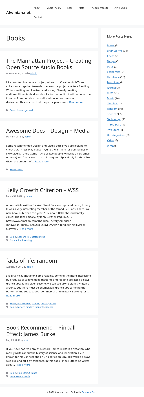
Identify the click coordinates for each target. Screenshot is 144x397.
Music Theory (54, 7)
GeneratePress (89, 392)
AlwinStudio (121, 7)
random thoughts (35, 306)
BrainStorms (23, 303)
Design (111, 61)
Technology (114, 119)
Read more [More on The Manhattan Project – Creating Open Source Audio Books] (76, 102)
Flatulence (113, 77)
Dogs (110, 66)
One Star (112, 103)
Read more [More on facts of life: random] (13, 295)
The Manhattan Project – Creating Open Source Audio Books (48, 64)
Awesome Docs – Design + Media (48, 130)
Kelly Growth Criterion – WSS (42, 190)
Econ (70, 7)
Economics (23, 236)
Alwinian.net (18, 12)
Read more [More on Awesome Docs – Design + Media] (42, 161)
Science (36, 303)
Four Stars (22, 372)
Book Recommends (20, 376)
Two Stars (113, 130)
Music (110, 98)
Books (13, 110)
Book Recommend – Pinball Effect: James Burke (40, 331)
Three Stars (114, 124)
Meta (81, 7)
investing (27, 240)
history (20, 306)
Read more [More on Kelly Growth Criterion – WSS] (26, 229)
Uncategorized (25, 110)
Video (20, 169)
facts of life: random (31, 260)
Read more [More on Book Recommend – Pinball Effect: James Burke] (23, 364)
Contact (38, 17)
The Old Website (99, 7)
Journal (111, 87)
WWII (110, 145)
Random (112, 108)
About (37, 7)
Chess (110, 56)
